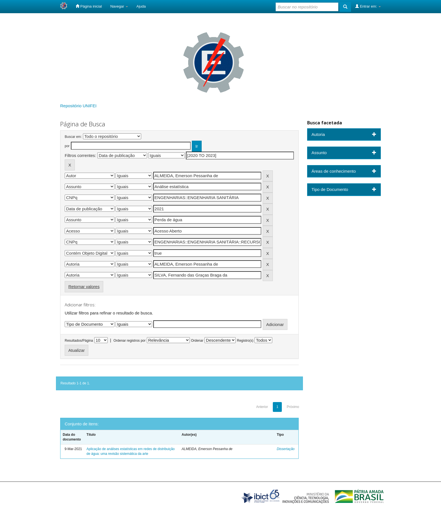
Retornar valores (84, 286)
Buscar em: (73, 137)
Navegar (119, 6)
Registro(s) (245, 341)
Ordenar (197, 341)
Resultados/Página (79, 341)
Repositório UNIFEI (78, 105)
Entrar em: (368, 6)
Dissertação (285, 449)
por (67, 146)
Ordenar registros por (129, 341)
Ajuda (141, 6)
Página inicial (89, 6)
